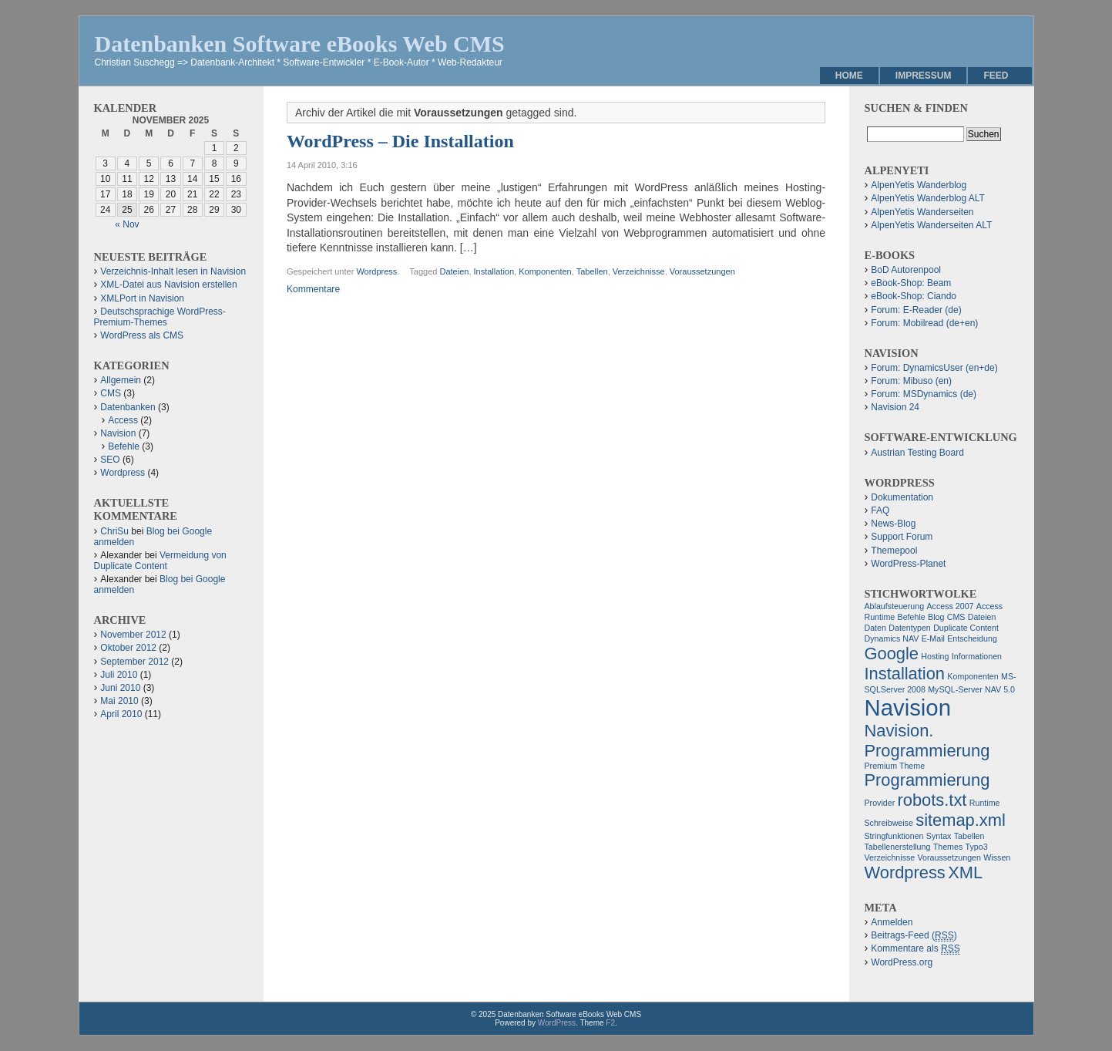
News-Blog (893, 523)
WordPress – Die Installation (400, 141)
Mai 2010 (119, 701)
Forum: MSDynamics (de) (923, 394)
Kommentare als (915, 949)
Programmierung (927, 780)
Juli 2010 (118, 674)
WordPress (557, 1023)
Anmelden (891, 922)
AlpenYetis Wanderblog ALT (928, 198)
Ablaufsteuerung (895, 606)
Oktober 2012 (128, 647)
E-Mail (933, 638)
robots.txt (932, 800)
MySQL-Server (955, 689)
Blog (936, 617)
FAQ (880, 510)
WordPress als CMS (141, 335)
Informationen (977, 656)
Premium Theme (895, 765)
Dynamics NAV (892, 638)
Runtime (984, 802)
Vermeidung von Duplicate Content (160, 560)
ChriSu (114, 531)
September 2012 (134, 661)
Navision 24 (895, 407)
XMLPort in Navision (142, 298)
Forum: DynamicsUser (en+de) (934, 367)
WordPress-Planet (908, 563)
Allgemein (120, 380)
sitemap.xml (960, 820)
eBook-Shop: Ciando (913, 296)
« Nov (127, 224)
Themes (948, 846)
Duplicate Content (966, 627)
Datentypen (910, 627)
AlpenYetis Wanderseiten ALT (931, 225)
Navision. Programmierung (927, 740)
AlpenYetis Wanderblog (918, 185)
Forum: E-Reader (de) (916, 310)
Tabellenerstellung (898, 846)
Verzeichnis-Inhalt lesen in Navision (173, 271)
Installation (494, 271)
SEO (109, 459)
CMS (110, 393)
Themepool (894, 550)
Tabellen (592, 271)
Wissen (996, 857)
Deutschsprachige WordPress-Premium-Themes (160, 317)
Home (849, 75)
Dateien (454, 271)
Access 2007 (949, 606)
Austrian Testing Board (917, 452)
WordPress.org (901, 962)
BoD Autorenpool (906, 269)
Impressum (923, 75)
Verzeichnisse (639, 271)
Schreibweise (889, 822)
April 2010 (121, 714)
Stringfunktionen (894, 835)
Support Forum (901, 536)
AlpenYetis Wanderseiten (922, 212)
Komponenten (545, 271)
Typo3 (977, 846)
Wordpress (376, 271)
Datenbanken (127, 407)
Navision (118, 433)
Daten (875, 627)
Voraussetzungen (702, 271)
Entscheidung (972, 638)
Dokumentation (902, 497)
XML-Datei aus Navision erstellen (168, 284)
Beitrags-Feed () (913, 936)
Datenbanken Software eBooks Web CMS (300, 43)
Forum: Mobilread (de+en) (924, 323)
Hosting (935, 656)
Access (123, 420)
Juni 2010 (120, 687)
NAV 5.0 (1000, 689)
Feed (995, 75)
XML (965, 872)
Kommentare (313, 289)
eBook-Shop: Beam (911, 283)
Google (892, 653)
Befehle (123, 446)
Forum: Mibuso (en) (911, 381)
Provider (880, 802)
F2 (610, 1023)
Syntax (939, 835)
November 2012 (133, 634)
